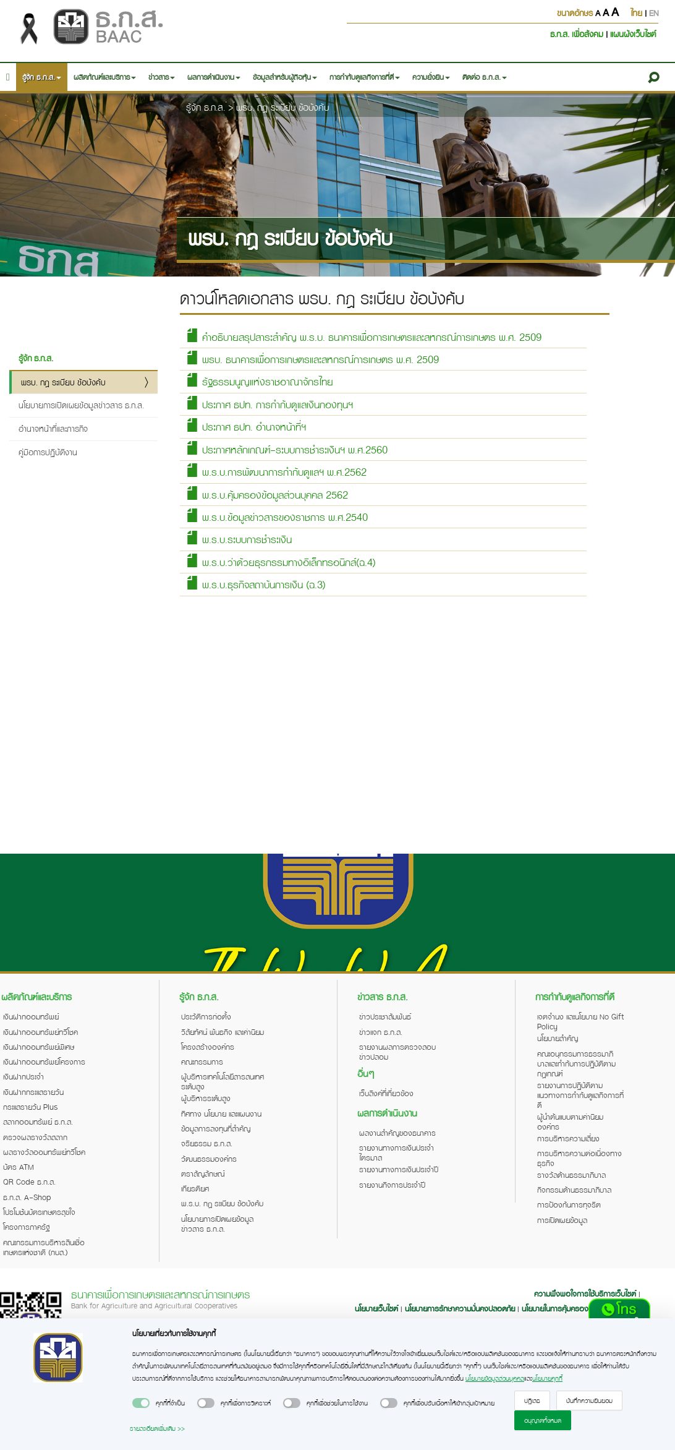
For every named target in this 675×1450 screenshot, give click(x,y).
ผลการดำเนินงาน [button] (213, 77)
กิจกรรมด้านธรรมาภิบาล (574, 1189)
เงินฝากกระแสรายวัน (33, 1091)
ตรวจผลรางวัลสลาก (35, 1137)
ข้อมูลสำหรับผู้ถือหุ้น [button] (285, 77)
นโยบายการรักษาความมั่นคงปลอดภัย (460, 1308)
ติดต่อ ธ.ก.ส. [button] (484, 77)
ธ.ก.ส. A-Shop (27, 1197)
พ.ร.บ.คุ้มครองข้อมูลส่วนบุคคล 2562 (266, 494)
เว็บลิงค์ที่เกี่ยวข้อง (386, 1093)
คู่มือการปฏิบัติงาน (48, 452)
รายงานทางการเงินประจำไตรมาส (396, 1152)
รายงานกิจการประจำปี (392, 1184)
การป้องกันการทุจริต (569, 1204)
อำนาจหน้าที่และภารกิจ (53, 428)
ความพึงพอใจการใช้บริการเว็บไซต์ (586, 1293)
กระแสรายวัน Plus (30, 1106)
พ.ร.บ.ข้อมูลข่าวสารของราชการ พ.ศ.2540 (276, 516)
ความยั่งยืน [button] (431, 77)
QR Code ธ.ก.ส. (29, 1181)
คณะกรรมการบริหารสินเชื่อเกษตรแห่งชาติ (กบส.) (44, 1247)
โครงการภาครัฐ (26, 1226)
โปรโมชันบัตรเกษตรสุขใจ (39, 1211)
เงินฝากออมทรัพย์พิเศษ (38, 1046)
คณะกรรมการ (202, 1061)
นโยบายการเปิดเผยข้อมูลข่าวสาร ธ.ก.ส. (81, 405)
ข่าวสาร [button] (161, 77)
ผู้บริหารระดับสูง (206, 1098)
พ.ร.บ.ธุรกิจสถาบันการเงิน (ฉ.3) (255, 583)
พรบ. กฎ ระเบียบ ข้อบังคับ (282, 107)
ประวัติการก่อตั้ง (206, 1016)
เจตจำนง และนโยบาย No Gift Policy (580, 1021)
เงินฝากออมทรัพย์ (31, 1016)
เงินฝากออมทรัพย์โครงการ (44, 1061)
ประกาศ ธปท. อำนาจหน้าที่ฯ (245, 426)
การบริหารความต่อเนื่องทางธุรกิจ (579, 1158)
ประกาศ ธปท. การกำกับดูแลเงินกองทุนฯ (269, 403)
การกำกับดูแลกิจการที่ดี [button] (364, 77)
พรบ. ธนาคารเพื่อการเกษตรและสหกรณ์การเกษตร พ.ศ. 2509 (312, 358)
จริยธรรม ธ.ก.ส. (206, 1143)
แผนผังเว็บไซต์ (633, 34)
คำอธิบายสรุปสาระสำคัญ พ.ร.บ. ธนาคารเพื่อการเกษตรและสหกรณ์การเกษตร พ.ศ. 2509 (363, 336)
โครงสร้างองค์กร (207, 1046)
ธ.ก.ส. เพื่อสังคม (578, 34)
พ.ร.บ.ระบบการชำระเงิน (238, 538)
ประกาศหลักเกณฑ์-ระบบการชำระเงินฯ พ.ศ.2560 (286, 449)
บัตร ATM (18, 1166)
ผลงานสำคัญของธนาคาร (397, 1132)
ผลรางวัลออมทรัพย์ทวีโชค (44, 1151)
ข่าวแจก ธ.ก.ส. (380, 1031)
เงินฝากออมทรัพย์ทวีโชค (40, 1031)
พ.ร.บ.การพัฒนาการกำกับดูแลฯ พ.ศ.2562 (276, 471)
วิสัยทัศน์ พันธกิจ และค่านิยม (222, 1031)
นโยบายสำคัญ (557, 1038)
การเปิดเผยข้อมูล (562, 1219)
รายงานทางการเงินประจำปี (398, 1169)
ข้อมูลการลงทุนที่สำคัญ (215, 1128)
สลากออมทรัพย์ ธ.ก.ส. (38, 1121)
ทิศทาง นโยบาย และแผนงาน (221, 1113)
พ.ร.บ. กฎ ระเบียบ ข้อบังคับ (222, 1203)
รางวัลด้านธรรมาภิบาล (571, 1174)
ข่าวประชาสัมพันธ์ (385, 1016)
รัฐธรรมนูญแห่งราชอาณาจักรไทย (259, 380)
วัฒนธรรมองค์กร (209, 1158)
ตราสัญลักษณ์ (202, 1173)
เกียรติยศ (195, 1188)
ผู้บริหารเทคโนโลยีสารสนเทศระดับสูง (222, 1081)
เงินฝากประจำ (23, 1076)
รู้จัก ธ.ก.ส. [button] (41, 77)
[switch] (141, 1403)
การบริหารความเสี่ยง (568, 1138)
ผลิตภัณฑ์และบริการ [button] (105, 77)
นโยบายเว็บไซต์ (376, 1308)
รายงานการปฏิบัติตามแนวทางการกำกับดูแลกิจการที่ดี (580, 1094)
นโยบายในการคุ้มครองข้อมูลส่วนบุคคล (579, 1308)
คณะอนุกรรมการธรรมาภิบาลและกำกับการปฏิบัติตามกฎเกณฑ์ (576, 1063)
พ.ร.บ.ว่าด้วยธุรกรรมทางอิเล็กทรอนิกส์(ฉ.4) (280, 561)
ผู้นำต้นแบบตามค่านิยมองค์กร (570, 1121)
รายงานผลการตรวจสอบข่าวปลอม (397, 1051)
